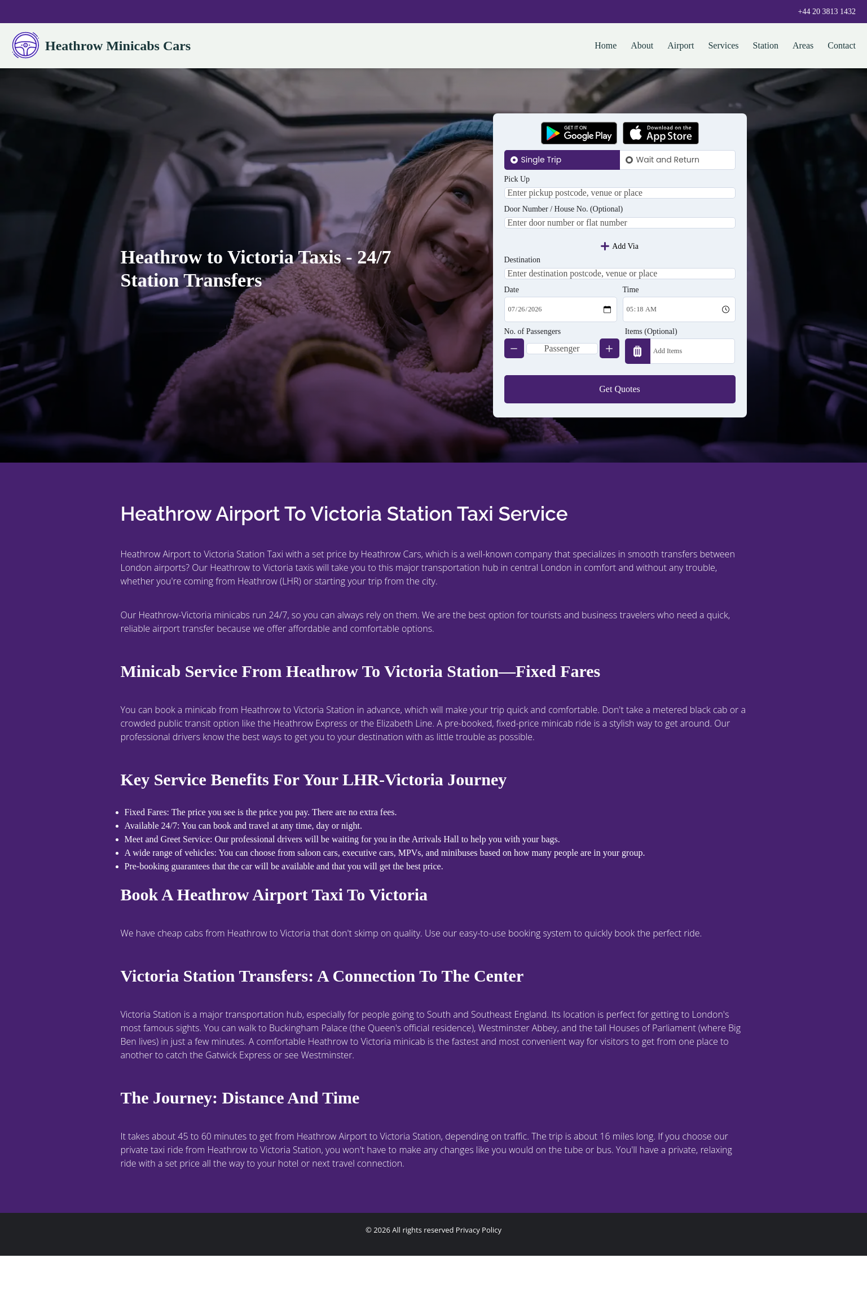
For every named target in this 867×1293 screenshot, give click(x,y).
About (642, 45)
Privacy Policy (478, 1267)
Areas (803, 45)
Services (723, 45)
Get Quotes (619, 426)
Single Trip (541, 159)
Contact (842, 45)
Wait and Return (667, 159)
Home (606, 45)
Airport (680, 45)
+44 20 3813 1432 (827, 11)
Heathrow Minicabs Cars (101, 46)
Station (765, 45)
